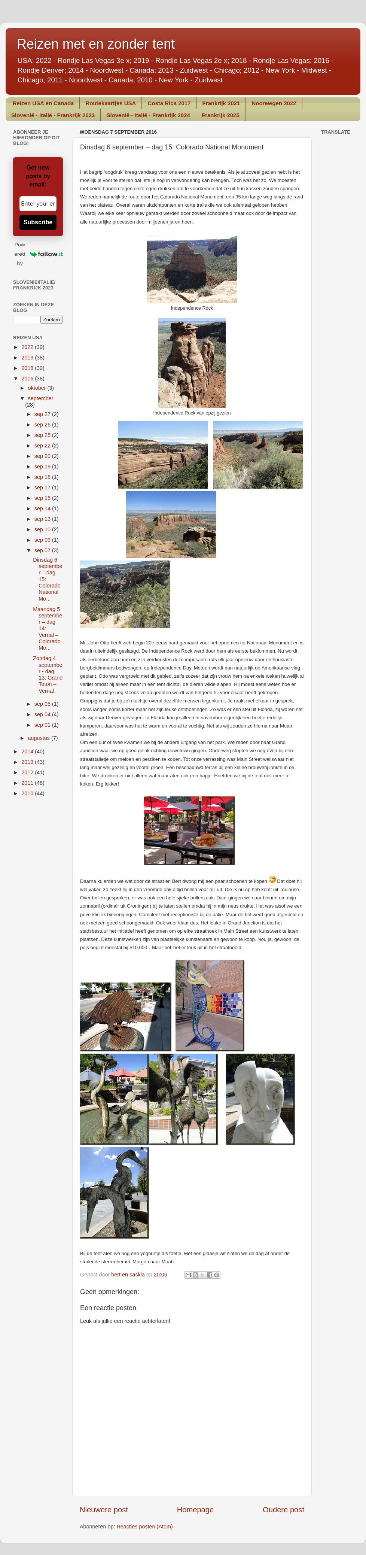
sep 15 (43, 498)
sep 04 (43, 714)
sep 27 (43, 414)
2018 (28, 368)
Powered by (38, 254)
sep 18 (43, 477)
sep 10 (43, 529)
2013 (28, 762)
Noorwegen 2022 (273, 103)
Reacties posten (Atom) (144, 1527)
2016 (28, 379)
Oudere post (283, 1510)
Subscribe (38, 222)
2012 (28, 772)
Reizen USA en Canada (43, 103)
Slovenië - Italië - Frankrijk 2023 (53, 115)
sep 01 (43, 725)
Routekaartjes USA (110, 103)
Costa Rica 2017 (168, 103)
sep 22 (43, 446)
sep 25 (43, 435)
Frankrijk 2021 (221, 103)
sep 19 (43, 467)
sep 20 (43, 456)
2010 (28, 793)
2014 (28, 751)
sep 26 (43, 425)
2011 (28, 783)
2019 (28, 358)
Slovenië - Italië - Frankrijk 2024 (148, 115)
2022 (28, 347)
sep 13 (43, 519)
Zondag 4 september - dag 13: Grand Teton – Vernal (47, 674)
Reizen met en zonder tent (96, 44)
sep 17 (43, 488)
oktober (38, 388)
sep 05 (43, 704)
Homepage (195, 1510)
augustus (39, 738)
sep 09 (43, 540)
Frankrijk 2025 (221, 115)
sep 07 (43, 550)
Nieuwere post (104, 1510)
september (41, 398)
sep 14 (43, 508)
